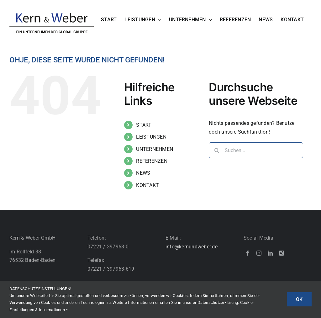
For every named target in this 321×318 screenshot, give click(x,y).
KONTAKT (147, 185)
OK (299, 299)
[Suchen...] (256, 150)
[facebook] (247, 253)
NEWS (143, 173)
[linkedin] (270, 253)
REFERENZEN (151, 161)
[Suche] (216, 150)
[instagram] (258, 253)
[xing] (281, 253)
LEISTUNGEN (151, 137)
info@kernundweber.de (192, 247)
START (143, 125)
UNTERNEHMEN (154, 149)
